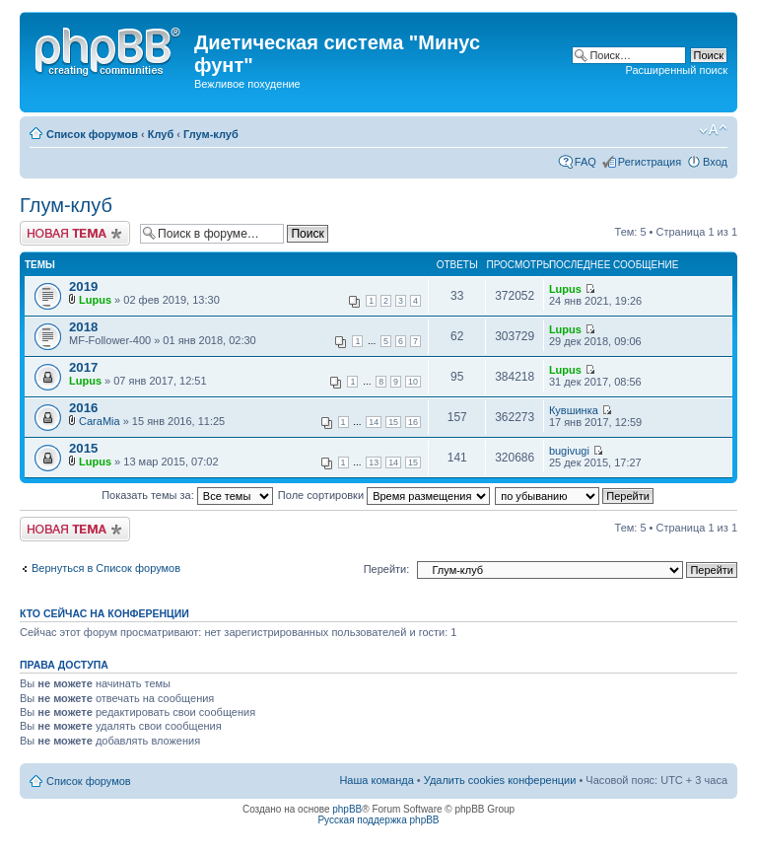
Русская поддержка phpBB (378, 820)
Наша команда (376, 780)
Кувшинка (573, 410)
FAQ (585, 162)
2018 (83, 327)
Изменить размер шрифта (713, 130)
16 (413, 422)
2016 (83, 407)
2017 (83, 367)
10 (413, 382)
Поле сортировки (384, 495)
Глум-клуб (211, 134)
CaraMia (99, 421)
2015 (83, 448)
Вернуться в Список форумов (106, 568)
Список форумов (92, 134)
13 (373, 462)
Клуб (160, 134)
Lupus (95, 300)
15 (393, 422)
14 (373, 422)
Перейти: (387, 569)
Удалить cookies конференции (500, 780)
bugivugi (569, 451)
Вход (715, 162)
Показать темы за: (187, 495)
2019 (83, 286)
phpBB (347, 809)
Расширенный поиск (676, 70)
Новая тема (75, 233)
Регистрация (649, 162)
